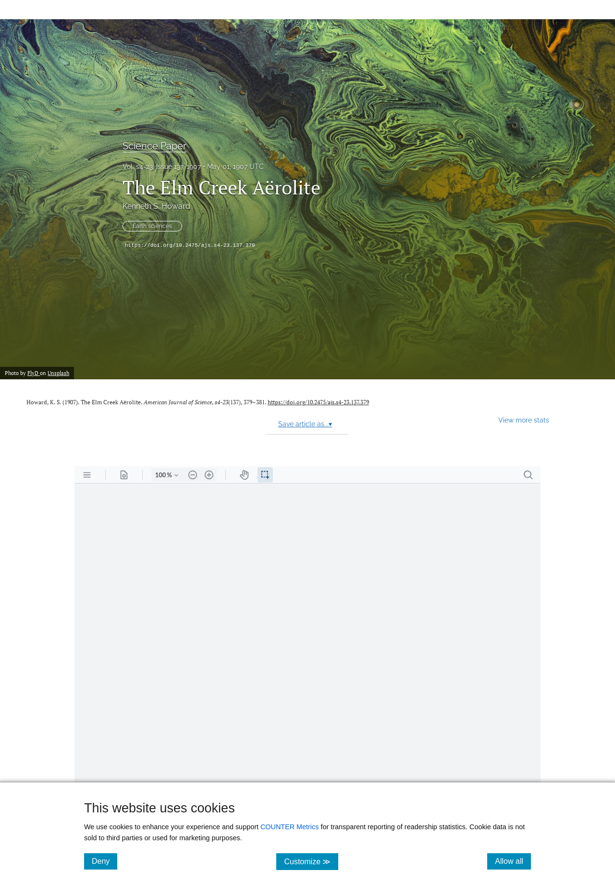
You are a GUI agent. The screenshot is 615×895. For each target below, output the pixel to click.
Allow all (513, 861)
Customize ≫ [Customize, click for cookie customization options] (311, 861)
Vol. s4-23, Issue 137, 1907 (162, 166)
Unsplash (58, 372)
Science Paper (154, 146)
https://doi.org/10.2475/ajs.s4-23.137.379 (190, 245)
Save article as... (305, 424)
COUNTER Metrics (289, 827)
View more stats (523, 420)
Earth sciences (152, 226)
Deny (104, 861)
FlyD (33, 372)
